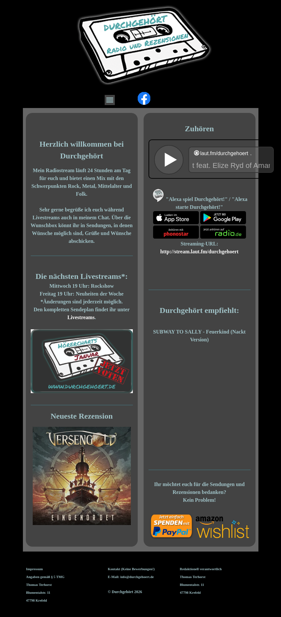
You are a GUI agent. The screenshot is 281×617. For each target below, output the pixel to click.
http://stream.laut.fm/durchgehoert (199, 251)
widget (214, 159)
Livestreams (81, 317)
